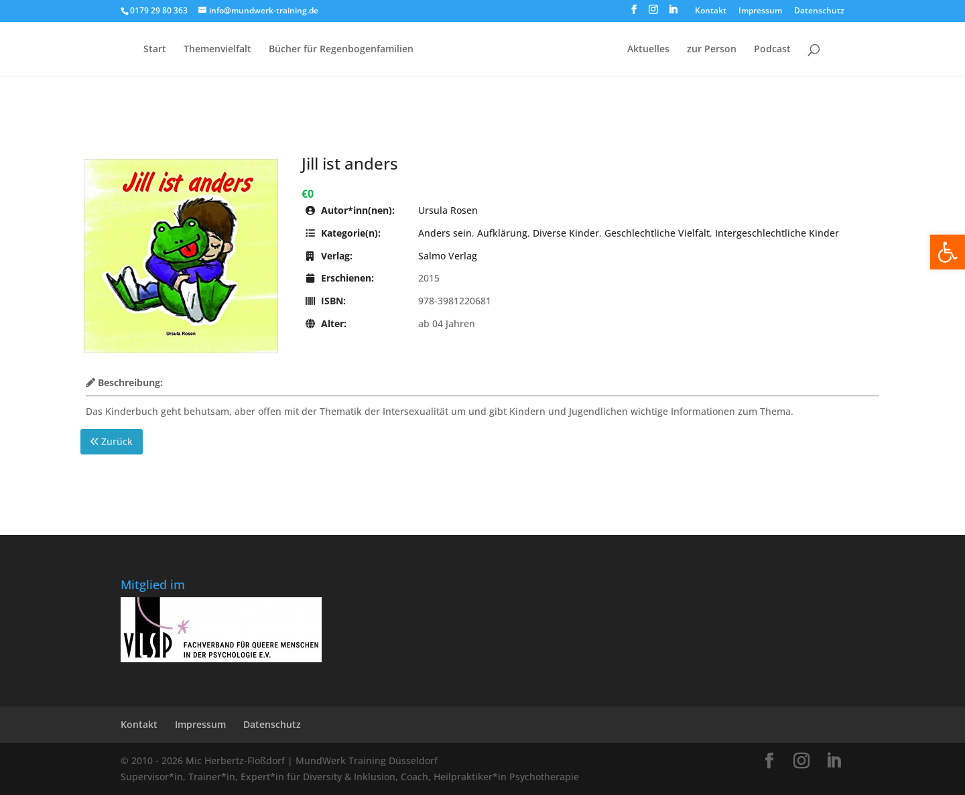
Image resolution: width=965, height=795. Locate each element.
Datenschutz (819, 11)
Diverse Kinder (566, 233)
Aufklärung (502, 233)
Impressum (760, 11)
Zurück (111, 441)
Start (154, 49)
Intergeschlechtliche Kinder (777, 233)
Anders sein (445, 233)
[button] (947, 252)
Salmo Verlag (447, 255)
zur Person (711, 49)
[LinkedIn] (673, 13)
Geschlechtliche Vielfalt (657, 233)
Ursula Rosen (448, 210)
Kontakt (710, 11)
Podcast (772, 49)
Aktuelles (648, 49)
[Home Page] (519, 60)
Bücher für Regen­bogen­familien (341, 49)
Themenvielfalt (217, 49)
